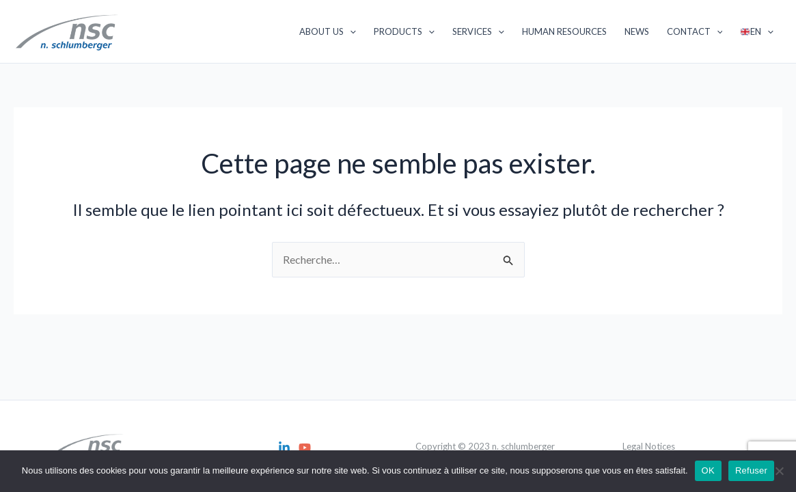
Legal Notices (648, 446)
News (637, 31)
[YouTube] (305, 447)
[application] (350, 31)
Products (404, 31)
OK (708, 470)
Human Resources (564, 31)
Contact (695, 31)
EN (757, 31)
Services (478, 31)
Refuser (751, 470)
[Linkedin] (284, 447)
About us (327, 31)
